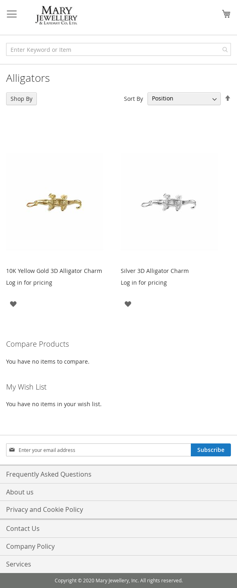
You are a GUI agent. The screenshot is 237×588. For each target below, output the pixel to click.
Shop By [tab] (21, 98)
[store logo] (56, 16)
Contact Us (23, 528)
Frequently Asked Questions (49, 474)
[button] (13, 303)
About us (20, 492)
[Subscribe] (211, 449)
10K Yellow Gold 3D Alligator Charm (54, 271)
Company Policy (30, 546)
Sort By (133, 98)
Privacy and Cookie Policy (44, 509)
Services (18, 564)
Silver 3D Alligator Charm (155, 271)
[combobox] (118, 49)
